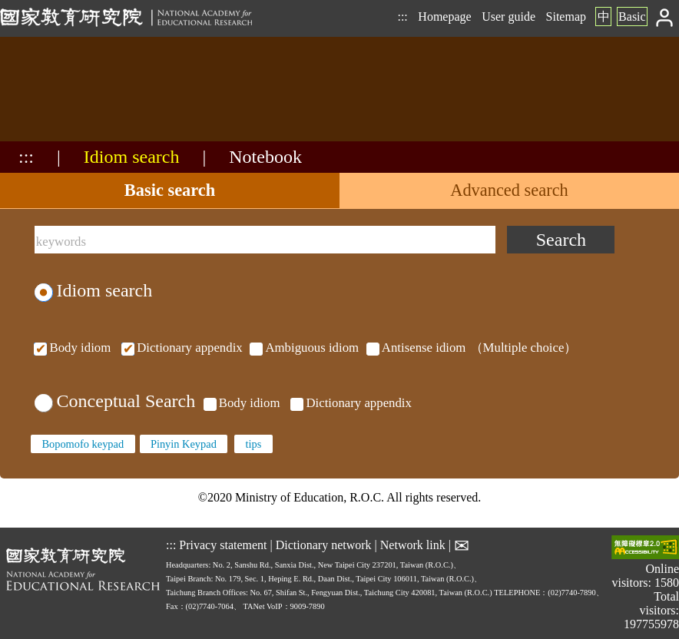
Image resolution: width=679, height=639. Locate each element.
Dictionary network (324, 544)
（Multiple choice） (304, 347)
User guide (508, 16)
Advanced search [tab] (509, 190)
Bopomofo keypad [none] (82, 444)
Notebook (265, 157)
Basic (632, 16)
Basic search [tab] (169, 190)
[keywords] (265, 239)
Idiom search (132, 157)
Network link (412, 544)
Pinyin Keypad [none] (184, 444)
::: (402, 16)
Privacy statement (223, 544)
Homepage (444, 16)
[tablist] (339, 191)
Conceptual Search (115, 401)
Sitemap (566, 16)
